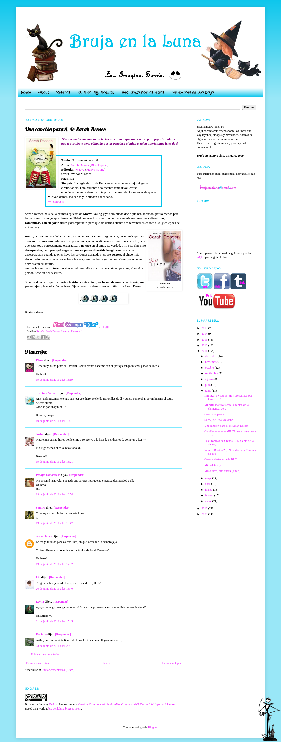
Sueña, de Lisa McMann (218, 420)
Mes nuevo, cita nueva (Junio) (222, 471)
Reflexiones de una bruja (193, 92)
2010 (205, 508)
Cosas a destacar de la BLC (220, 459)
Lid (38, 577)
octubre (210, 367)
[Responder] (59, 360)
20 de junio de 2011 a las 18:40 (54, 588)
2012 (205, 345)
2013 (205, 339)
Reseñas (63, 92)
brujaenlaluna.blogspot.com (64, 708)
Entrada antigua (171, 663)
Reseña (40, 331)
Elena (39, 360)
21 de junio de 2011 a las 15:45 (54, 621)
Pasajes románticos (48, 475)
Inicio (106, 663)
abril (208, 484)
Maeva (79, 169)
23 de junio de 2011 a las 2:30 (53, 645)
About (43, 92)
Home (26, 92)
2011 (205, 351)
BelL (52, 704)
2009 (205, 514)
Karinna (41, 634)
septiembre (212, 373)
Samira (40, 507)
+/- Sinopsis (56, 201)
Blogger (152, 727)
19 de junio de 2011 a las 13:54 (54, 494)
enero (208, 501)
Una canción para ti (71, 331)
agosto (209, 379)
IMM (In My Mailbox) (96, 92)
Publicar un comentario (45, 654)
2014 (205, 333)
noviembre (211, 361)
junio (208, 390)
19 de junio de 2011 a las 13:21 (54, 421)
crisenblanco (44, 536)
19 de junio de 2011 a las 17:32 (54, 564)
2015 (205, 328)
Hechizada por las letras (143, 92)
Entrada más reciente (38, 663)
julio (208, 385)
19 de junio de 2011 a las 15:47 (54, 523)
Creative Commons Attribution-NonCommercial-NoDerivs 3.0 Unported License (126, 704)
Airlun (40, 434)
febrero (209, 495)
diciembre (211, 356)
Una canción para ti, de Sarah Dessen (226, 425)
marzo (209, 489)
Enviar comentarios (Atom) (58, 670)
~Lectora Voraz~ (46, 393)
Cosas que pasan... (215, 414)
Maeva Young (95, 169)
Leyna (40, 601)
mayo (208, 478)
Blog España (99, 165)
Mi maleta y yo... (214, 465)
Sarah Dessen (80, 165)
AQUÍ (200, 257)
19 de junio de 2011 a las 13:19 (54, 379)
